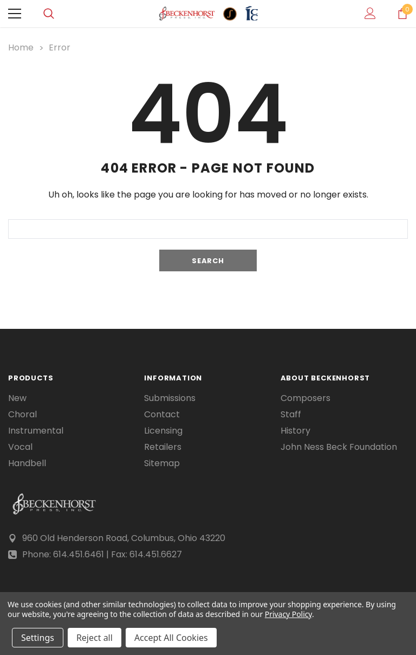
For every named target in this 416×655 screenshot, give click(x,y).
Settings (37, 638)
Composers (305, 398)
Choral (22, 414)
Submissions (170, 398)
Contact (162, 414)
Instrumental (35, 430)
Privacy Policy (288, 614)
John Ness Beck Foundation (339, 447)
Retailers (162, 447)
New (17, 398)
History (295, 430)
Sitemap (162, 463)
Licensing (163, 430)
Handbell (27, 463)
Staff (291, 414)
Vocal (20, 447)
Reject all (94, 638)
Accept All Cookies (171, 638)
